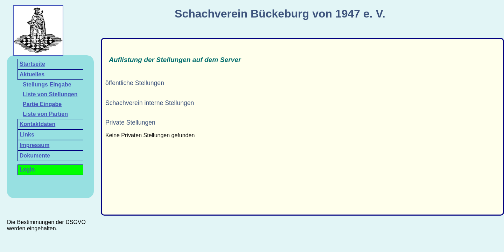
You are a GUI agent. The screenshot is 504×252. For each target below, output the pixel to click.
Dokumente (35, 156)
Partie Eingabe (42, 104)
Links (27, 135)
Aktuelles (32, 74)
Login (27, 170)
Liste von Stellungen (50, 94)
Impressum (34, 145)
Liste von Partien (45, 114)
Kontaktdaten (37, 124)
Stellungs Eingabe (47, 85)
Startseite (32, 64)
